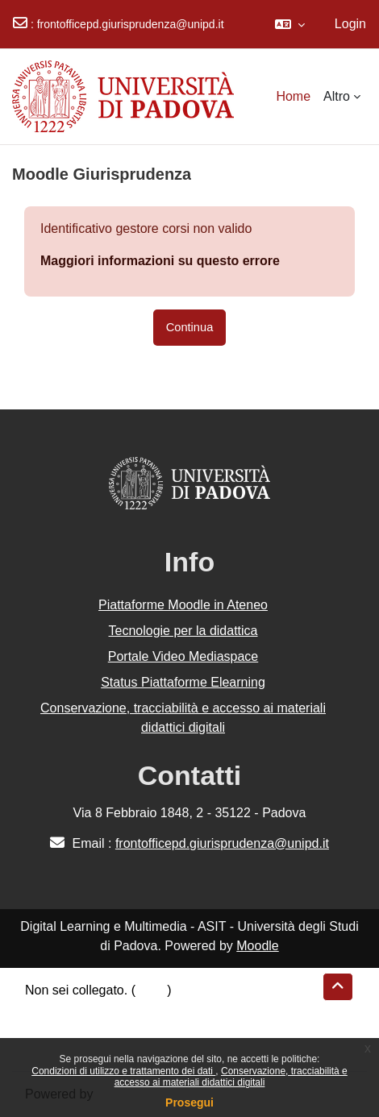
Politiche (49, 1029)
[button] (289, 24)
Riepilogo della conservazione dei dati (133, 1009)
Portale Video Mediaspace (183, 656)
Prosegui (189, 1102)
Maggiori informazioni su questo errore (160, 261)
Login (350, 24)
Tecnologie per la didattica (182, 630)
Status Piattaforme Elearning (183, 682)
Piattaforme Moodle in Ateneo (183, 605)
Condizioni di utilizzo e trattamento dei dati (123, 1071)
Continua (190, 327)
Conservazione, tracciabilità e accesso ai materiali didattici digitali (231, 1076)
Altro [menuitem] (336, 96)
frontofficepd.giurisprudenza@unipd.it (130, 24)
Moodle (257, 946)
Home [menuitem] (293, 96)
